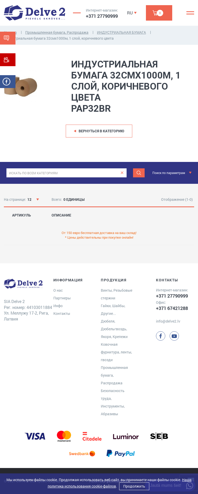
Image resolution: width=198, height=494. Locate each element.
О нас (58, 290)
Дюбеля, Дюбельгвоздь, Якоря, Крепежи (114, 329)
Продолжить (134, 486)
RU (130, 12)
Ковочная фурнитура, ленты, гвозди (116, 352)
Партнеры (62, 298)
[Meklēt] (139, 172)
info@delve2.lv (168, 321)
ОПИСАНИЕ (61, 215)
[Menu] (190, 13)
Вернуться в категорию (101, 130)
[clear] (122, 172)
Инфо (58, 305)
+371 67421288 (172, 308)
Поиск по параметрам (168, 173)
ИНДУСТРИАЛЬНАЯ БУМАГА (121, 32)
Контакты (61, 313)
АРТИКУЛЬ (21, 215)
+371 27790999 (102, 16)
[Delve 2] (34, 13)
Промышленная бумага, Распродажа (56, 32)
